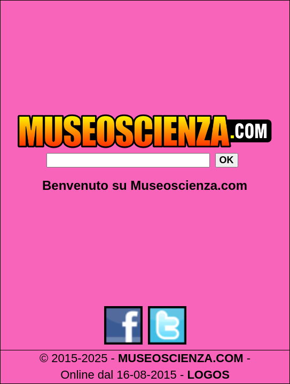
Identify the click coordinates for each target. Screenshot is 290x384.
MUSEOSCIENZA (165, 358)
